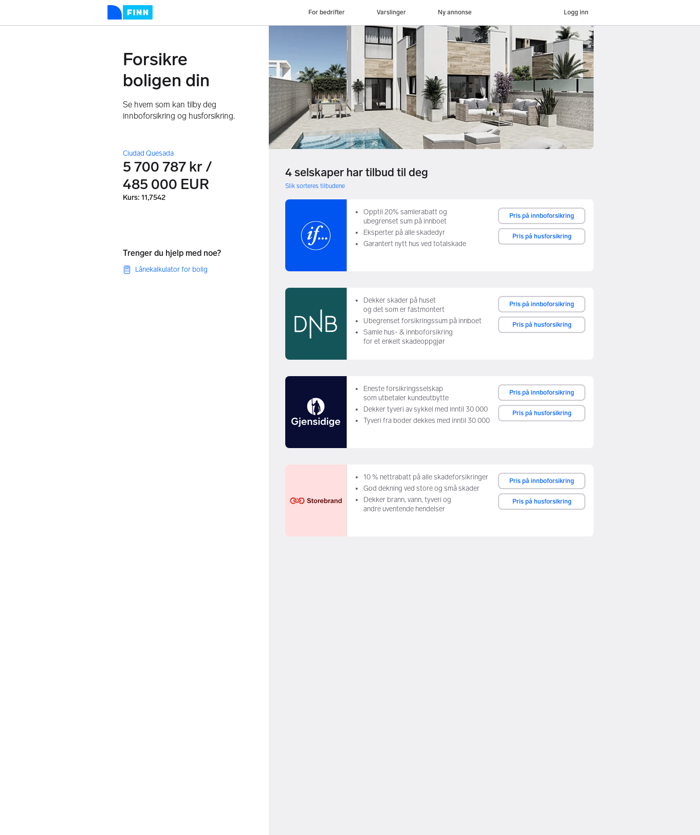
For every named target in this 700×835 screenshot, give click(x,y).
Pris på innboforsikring (541, 215)
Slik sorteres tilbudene (315, 186)
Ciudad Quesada (148, 153)
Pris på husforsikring (542, 236)
